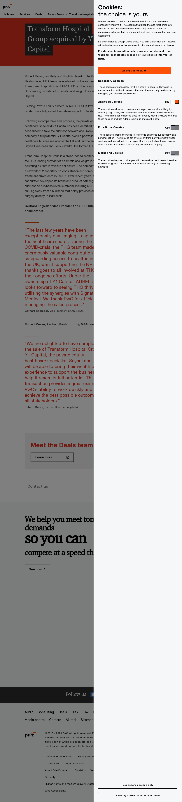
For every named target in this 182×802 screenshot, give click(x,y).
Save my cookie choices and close (138, 795)
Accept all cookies (134, 70)
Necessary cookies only (137, 785)
